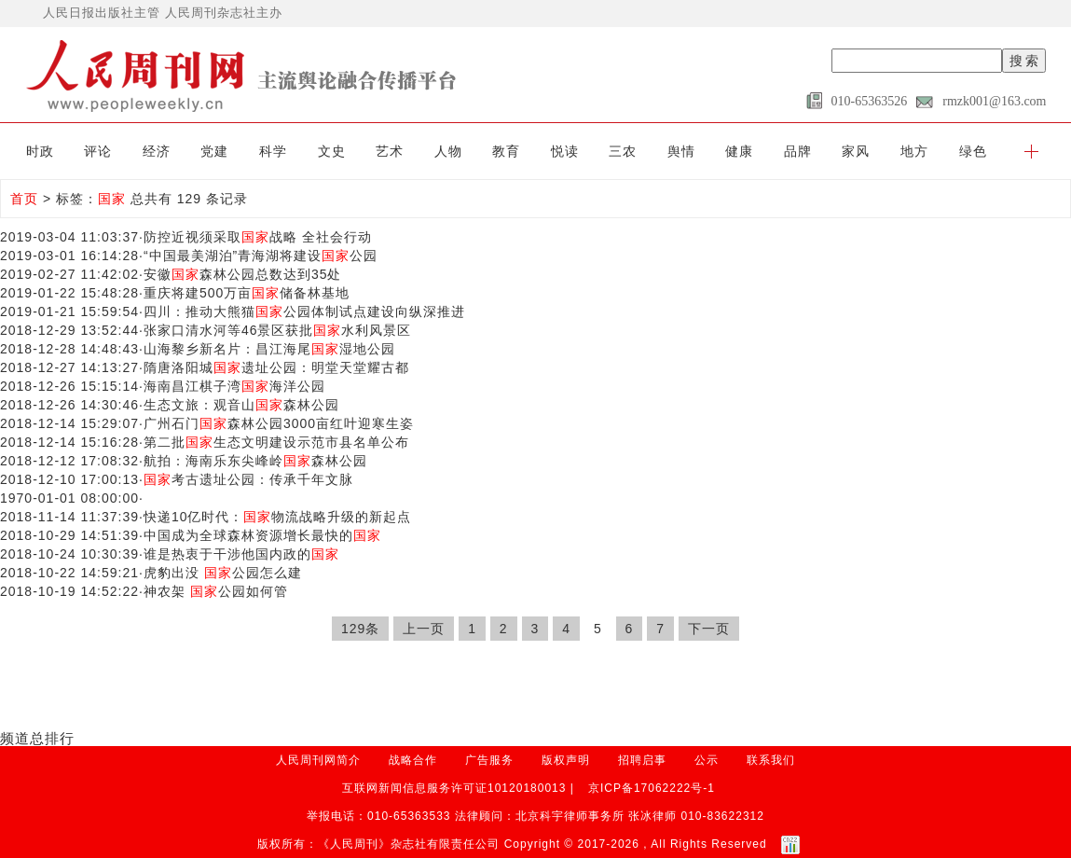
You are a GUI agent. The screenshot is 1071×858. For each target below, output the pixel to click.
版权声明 (566, 760)
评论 (98, 151)
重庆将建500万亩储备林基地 (247, 292)
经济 (157, 151)
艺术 (390, 151)
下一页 (709, 628)
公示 (706, 760)
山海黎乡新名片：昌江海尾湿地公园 (269, 348)
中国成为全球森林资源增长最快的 (262, 535)
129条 (360, 628)
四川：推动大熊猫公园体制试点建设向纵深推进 (304, 311)
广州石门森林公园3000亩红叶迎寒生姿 (279, 423)
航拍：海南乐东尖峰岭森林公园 (255, 460)
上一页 (424, 628)
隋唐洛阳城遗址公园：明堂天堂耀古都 (276, 367)
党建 (214, 151)
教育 (506, 151)
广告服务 (489, 760)
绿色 (973, 151)
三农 (623, 151)
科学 (273, 151)
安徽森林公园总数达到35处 (243, 274)
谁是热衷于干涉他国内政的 (241, 554)
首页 (24, 198)
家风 (856, 151)
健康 (739, 151)
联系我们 (771, 760)
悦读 (565, 151)
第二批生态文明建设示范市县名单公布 (276, 442)
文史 (332, 151)
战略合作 (413, 760)
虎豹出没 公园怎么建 (223, 572)
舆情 (681, 151)
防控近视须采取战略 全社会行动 (258, 236)
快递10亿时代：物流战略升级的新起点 (278, 516)
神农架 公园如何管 (216, 591)
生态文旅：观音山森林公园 (241, 404)
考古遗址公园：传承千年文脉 (248, 479)
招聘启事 (642, 760)
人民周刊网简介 (318, 760)
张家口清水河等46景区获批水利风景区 (278, 330)
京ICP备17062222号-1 (651, 788)
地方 (914, 151)
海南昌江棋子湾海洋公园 (234, 386)
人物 (448, 151)
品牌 (798, 151)
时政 (40, 151)
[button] (1031, 151)
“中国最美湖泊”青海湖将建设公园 (261, 255)
